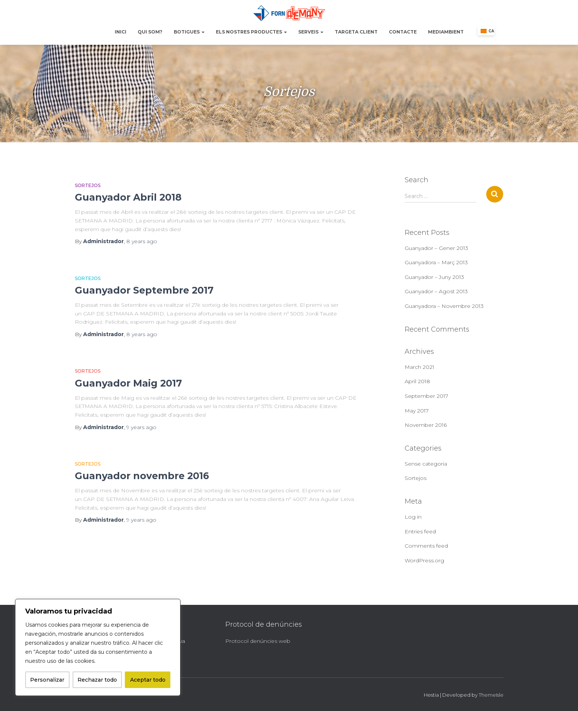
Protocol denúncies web (257, 641)
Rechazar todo (97, 679)
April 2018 (417, 381)
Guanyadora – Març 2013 (436, 262)
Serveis (310, 32)
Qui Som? (150, 32)
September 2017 (426, 396)
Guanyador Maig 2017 (128, 383)
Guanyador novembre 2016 (142, 475)
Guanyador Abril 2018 (128, 197)
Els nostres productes (251, 32)
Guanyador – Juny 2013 (434, 277)
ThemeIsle (491, 695)
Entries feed (420, 531)
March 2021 (419, 367)
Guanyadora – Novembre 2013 (444, 306)
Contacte (403, 32)
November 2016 (426, 425)
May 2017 (417, 410)
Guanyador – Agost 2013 (436, 291)
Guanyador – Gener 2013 (436, 248)
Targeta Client (356, 32)
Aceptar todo (147, 679)
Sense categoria (426, 463)
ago (141, 241)
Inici (120, 32)
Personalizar (47, 679)
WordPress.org (424, 560)
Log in (413, 516)
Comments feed (426, 545)
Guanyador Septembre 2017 (144, 290)
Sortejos (87, 185)
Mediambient (446, 32)
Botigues (189, 32)
